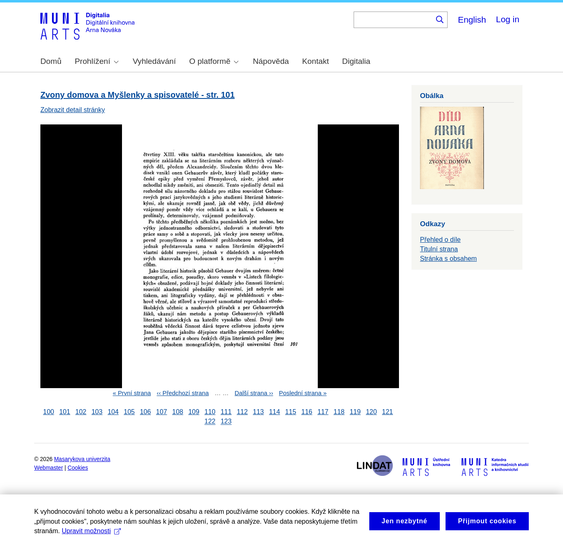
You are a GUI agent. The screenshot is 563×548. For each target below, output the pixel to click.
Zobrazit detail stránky (72, 109)
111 (226, 411)
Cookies (78, 468)
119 (355, 411)
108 (177, 411)
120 (371, 411)
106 (145, 411)
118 (339, 411)
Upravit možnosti (91, 530)
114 (274, 411)
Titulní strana (439, 249)
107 (161, 411)
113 (258, 411)
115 (290, 411)
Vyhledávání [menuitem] (154, 61)
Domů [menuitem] (50, 61)
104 (113, 411)
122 (210, 421)
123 (226, 421)
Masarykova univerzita (82, 459)
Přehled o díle (440, 239)
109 (193, 411)
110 (210, 411)
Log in (507, 19)
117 (322, 411)
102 (81, 411)
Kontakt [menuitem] (315, 61)
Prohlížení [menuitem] (96, 61)
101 (64, 411)
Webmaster (48, 468)
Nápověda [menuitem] (271, 61)
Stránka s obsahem (448, 258)
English (472, 19)
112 (242, 411)
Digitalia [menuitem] (356, 61)
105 (129, 411)
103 (97, 411)
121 (387, 411)
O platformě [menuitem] (214, 61)
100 (48, 411)
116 (306, 411)
